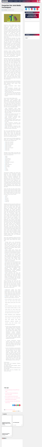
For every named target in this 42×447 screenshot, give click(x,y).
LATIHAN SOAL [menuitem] (34, 1)
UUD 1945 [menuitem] (15, 1)
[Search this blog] (29, 36)
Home (2, 3)
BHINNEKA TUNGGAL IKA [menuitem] (26, 1)
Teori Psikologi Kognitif (16, 422)
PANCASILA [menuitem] (10, 1)
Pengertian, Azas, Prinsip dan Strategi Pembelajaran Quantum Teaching (6, 423)
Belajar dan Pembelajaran (7, 3)
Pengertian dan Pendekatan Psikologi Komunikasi (5, 434)
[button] (37, 1)
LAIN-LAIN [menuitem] (10, 3)
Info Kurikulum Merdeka (28, 19)
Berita (14, 409)
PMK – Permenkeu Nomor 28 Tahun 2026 (11, 396)
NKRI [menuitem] (20, 1)
